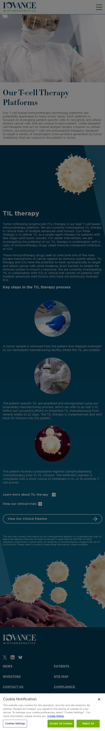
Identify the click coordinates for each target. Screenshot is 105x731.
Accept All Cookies (61, 723)
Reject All (88, 723)
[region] (52, 712)
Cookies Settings (15, 723)
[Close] (99, 699)
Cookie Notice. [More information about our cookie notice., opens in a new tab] (55, 716)
